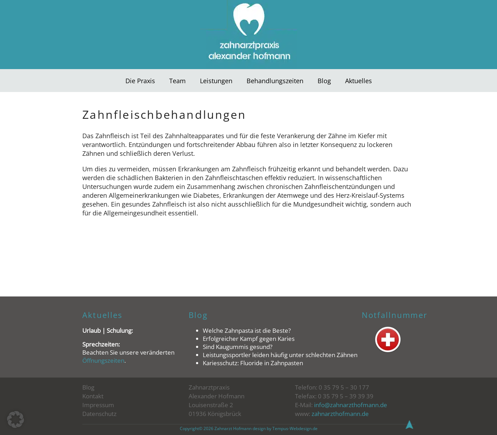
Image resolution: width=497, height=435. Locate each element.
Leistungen (216, 80)
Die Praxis (140, 80)
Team (177, 80)
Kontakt (92, 396)
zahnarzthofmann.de (340, 414)
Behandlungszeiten (275, 80)
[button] (15, 419)
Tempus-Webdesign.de (295, 428)
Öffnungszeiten (103, 360)
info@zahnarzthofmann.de (350, 405)
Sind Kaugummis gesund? (237, 347)
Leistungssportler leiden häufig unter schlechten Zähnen (280, 355)
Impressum (98, 405)
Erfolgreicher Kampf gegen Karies (249, 339)
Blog (324, 80)
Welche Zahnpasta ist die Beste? (247, 330)
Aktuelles (358, 80)
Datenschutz (99, 414)
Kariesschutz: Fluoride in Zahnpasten (253, 363)
